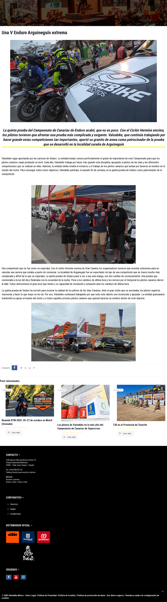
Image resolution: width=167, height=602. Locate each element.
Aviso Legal (30, 595)
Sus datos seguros (115, 595)
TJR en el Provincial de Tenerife (130, 424)
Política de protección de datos (91, 595)
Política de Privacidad (47, 595)
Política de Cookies (67, 595)
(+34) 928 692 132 (15, 470)
